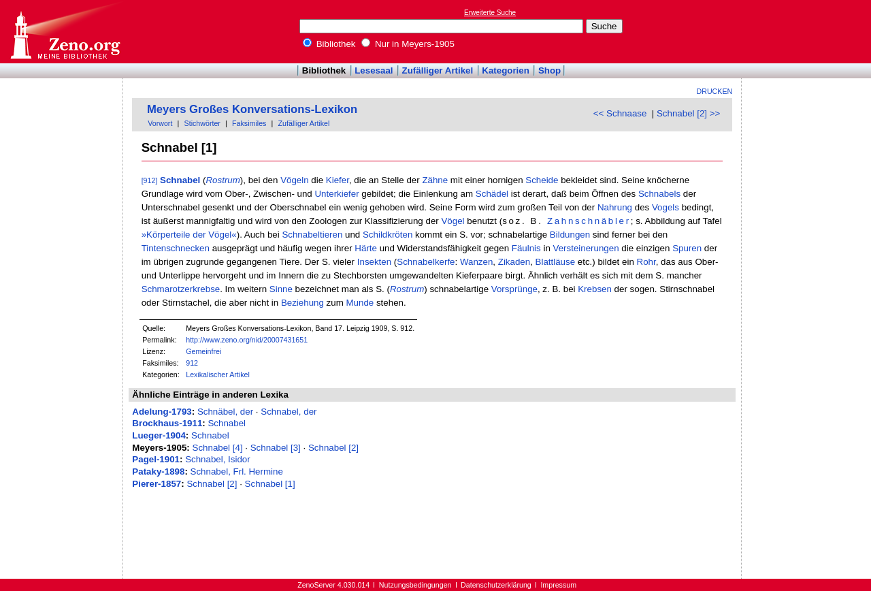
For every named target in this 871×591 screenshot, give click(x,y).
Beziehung (302, 303)
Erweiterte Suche (490, 12)
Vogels (665, 207)
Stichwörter (202, 123)
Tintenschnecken (176, 248)
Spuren (687, 248)
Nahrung (614, 207)
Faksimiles (249, 123)
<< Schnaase (620, 113)
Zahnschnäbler (589, 221)
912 (192, 363)
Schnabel (180, 180)
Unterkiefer (336, 194)
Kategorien (505, 70)
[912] (150, 180)
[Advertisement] (808, 31)
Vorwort (160, 123)
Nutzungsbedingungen (415, 585)
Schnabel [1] (270, 484)
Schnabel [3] (275, 448)
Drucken (715, 91)
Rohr (646, 262)
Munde (360, 303)
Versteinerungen (586, 248)
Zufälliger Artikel (438, 70)
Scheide (541, 180)
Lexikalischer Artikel (218, 374)
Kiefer (337, 180)
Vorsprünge (514, 289)
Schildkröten (387, 234)
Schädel (492, 194)
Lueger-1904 (159, 435)
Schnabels (659, 194)
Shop (549, 70)
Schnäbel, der (225, 411)
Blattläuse (556, 262)
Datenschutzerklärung (496, 585)
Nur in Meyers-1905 (408, 44)
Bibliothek (329, 44)
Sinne (281, 289)
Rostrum (223, 180)
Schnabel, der (288, 411)
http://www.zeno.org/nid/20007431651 (247, 340)
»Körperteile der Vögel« (189, 234)
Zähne (435, 180)
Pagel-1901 (156, 459)
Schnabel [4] (218, 448)
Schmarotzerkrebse (181, 289)
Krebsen (595, 289)
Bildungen (570, 234)
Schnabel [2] (333, 448)
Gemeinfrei (203, 351)
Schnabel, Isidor (217, 459)
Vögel (452, 221)
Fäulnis (526, 248)
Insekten (374, 262)
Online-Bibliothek (64, 31)
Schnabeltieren (312, 234)
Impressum (558, 585)
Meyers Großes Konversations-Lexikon (252, 109)
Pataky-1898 (158, 471)
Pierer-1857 (156, 484)
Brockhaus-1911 (167, 423)
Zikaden (514, 262)
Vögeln (294, 180)
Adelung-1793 (161, 411)
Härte (366, 248)
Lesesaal (374, 70)
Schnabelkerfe (426, 262)
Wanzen (476, 262)
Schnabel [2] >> (688, 113)
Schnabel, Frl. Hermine (237, 471)
